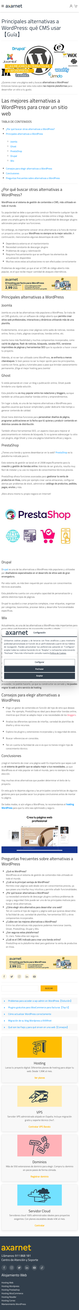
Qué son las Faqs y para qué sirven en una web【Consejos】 (38, 1027)
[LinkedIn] (26, 1267)
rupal (5, 569)
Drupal (13, 156)
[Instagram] (11, 1267)
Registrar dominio (39, 1176)
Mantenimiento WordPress (13, 1304)
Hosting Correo (8, 1300)
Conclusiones (12, 173)
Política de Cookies (58, 653)
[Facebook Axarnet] (4, 976)
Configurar (39, 662)
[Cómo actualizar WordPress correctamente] (4, 1014)
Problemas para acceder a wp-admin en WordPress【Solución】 (40, 1001)
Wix (12, 160)
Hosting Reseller (8, 1297)
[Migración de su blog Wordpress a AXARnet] (4, 1020)
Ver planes (39, 1077)
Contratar (39, 1225)
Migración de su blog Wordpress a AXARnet (30, 1020)
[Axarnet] (14, 6)
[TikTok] (42, 1267)
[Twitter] (19, 1267)
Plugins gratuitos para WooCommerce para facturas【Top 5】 (39, 1007)
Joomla (13, 141)
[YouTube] (34, 1267)
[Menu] (2, 6)
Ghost (13, 146)
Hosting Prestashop (10, 1290)
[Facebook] (4, 1267)
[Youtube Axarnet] (34, 976)
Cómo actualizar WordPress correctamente (29, 1014)
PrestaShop (16, 151)
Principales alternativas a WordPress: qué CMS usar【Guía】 (31, 28)
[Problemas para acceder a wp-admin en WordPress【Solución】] (4, 1001)
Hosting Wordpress (10, 1286)
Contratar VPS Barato (39, 1126)
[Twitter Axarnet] (11, 976)
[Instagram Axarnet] (19, 976)
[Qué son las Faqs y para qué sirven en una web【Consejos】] (4, 1027)
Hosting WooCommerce (12, 1293)
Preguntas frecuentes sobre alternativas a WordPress (33, 178)
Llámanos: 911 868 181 (16, 1255)
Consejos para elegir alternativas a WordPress (29, 168)
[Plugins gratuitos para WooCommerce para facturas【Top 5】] (4, 1007)
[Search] (19, 988)
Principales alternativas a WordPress (24, 134)
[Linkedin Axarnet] (26, 976)
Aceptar (39, 676)
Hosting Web (7, 1283)
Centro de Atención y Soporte (19, 1260)
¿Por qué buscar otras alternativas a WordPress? (30, 129)
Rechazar (39, 669)
